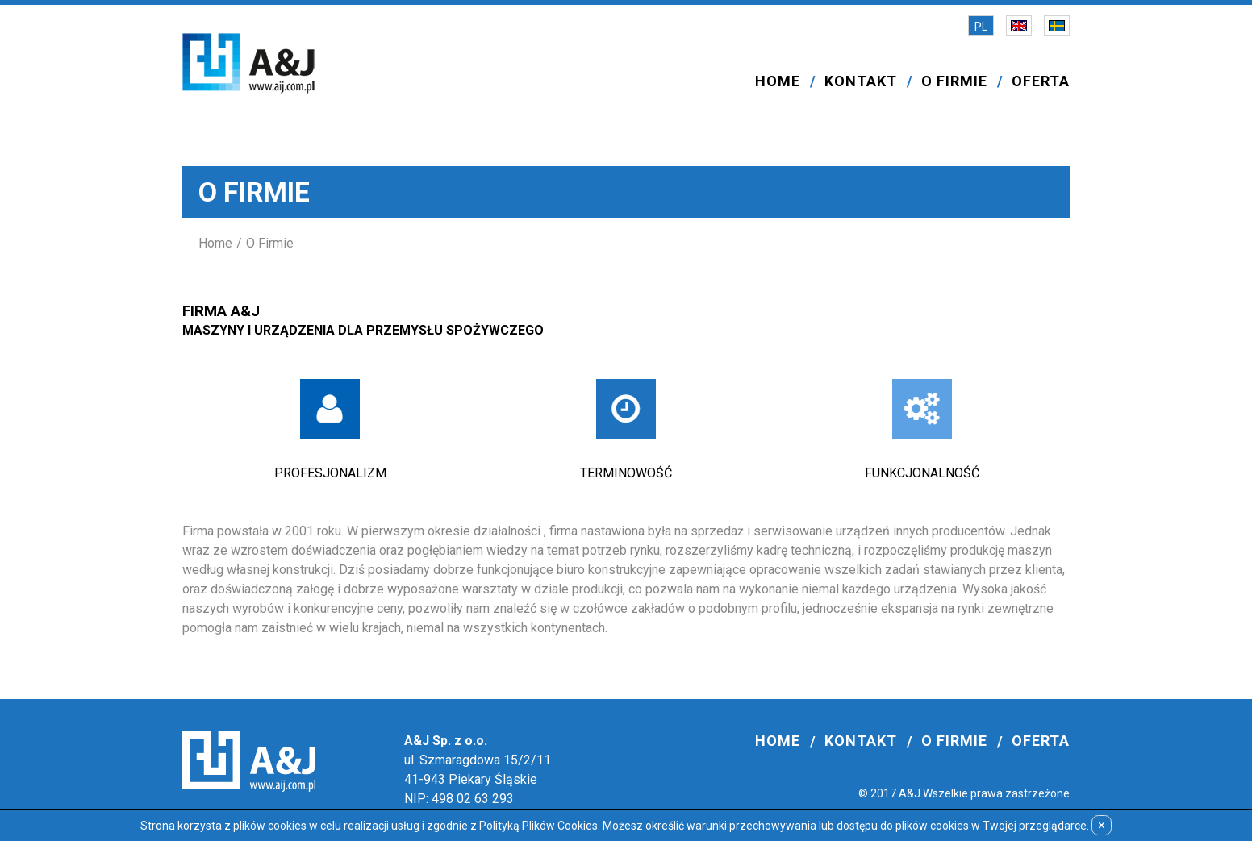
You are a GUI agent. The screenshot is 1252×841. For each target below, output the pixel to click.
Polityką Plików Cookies (538, 825)
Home (215, 243)
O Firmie (270, 243)
